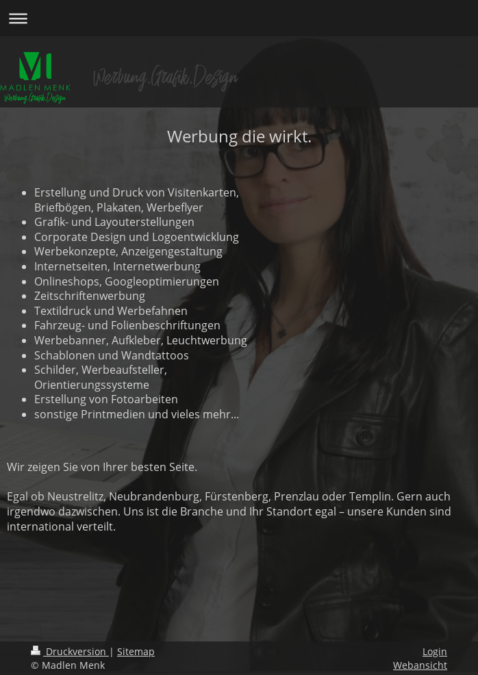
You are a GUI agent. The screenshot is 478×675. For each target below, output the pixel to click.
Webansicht (420, 665)
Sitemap (136, 651)
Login (435, 651)
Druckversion (70, 651)
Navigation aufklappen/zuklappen (239, 18)
